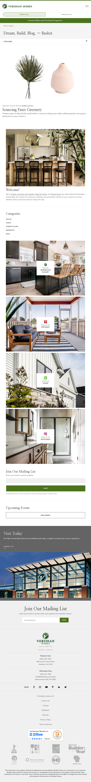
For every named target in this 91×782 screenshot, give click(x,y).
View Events (45, 515)
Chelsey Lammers (27, 106)
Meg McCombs (41, 194)
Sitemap (45, 715)
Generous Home (12, 226)
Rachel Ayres (56, 194)
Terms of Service (45, 724)
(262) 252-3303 (45, 674)
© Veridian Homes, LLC (45, 696)
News (8, 234)
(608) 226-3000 (45, 658)
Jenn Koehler (29, 194)
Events (8, 223)
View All (9, 219)
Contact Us (45, 701)
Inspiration (5, 106)
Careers (46, 705)
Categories (45, 41)
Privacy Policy (45, 719)
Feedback (45, 710)
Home (6, 26)
